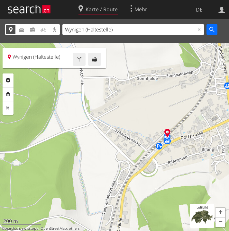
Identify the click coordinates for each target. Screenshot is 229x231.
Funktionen (8, 108)
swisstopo (30, 228)
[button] (220, 213)
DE (199, 9)
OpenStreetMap (54, 228)
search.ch (12, 228)
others (74, 228)
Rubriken (8, 80)
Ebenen (8, 94)
